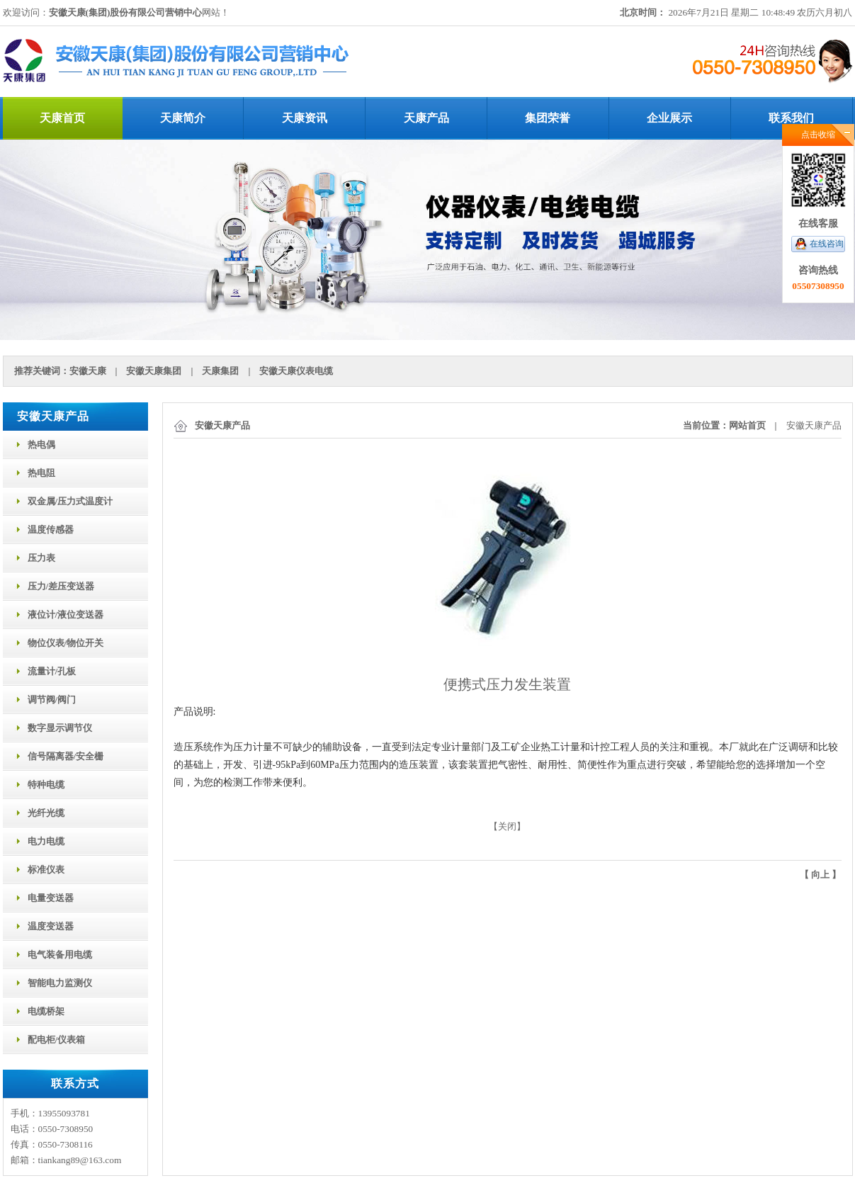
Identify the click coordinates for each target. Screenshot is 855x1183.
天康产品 (426, 118)
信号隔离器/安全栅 (66, 756)
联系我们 (791, 118)
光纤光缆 (46, 813)
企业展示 (669, 118)
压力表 (41, 558)
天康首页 (62, 118)
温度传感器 (51, 529)
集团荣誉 (547, 118)
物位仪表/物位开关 (66, 643)
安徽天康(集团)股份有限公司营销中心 (126, 12)
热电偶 (41, 444)
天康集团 (220, 371)
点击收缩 (818, 135)
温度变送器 (51, 926)
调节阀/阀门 (52, 699)
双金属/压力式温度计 (70, 501)
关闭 (507, 826)
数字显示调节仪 (60, 728)
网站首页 (747, 425)
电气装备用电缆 (60, 954)
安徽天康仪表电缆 (296, 371)
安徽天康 (87, 371)
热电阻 (41, 473)
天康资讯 (304, 118)
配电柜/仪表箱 (57, 1039)
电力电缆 (46, 841)
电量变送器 (51, 898)
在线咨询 (827, 244)
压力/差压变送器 (61, 586)
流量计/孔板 (52, 671)
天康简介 (182, 118)
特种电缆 (46, 784)
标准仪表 (46, 869)
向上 (820, 874)
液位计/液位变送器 (66, 614)
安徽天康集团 (153, 371)
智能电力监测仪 (60, 983)
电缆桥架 (46, 1011)
